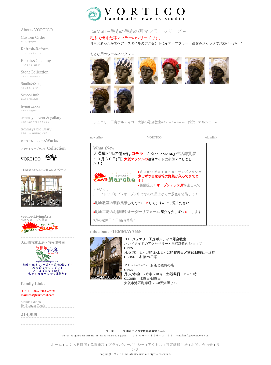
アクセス (155, 344)
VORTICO (154, 137)
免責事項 (97, 344)
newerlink (96, 137)
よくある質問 (76, 344)
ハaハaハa (139, 265)
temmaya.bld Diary (36, 129)
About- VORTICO (37, 30)
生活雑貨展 (186, 153)
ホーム (56, 344)
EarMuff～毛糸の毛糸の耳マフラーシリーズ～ (138, 31)
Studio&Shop (31, 83)
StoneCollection (34, 72)
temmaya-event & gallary (41, 117)
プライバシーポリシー (126, 344)
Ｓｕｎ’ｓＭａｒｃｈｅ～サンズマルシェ (171, 172)
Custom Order (33, 37)
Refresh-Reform (35, 49)
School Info (30, 95)
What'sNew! (104, 148)
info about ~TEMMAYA (116, 231)
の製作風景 (111, 203)
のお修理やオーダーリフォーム (127, 212)
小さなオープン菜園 (34, 220)
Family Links (33, 283)
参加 (171, 159)
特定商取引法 (177, 344)
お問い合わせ (202, 344)
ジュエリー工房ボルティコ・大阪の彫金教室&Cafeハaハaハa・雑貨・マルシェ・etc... (157, 122)
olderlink (211, 137)
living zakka (30, 106)
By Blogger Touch (33, 305)
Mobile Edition (31, 302)
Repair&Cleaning (36, 60)
